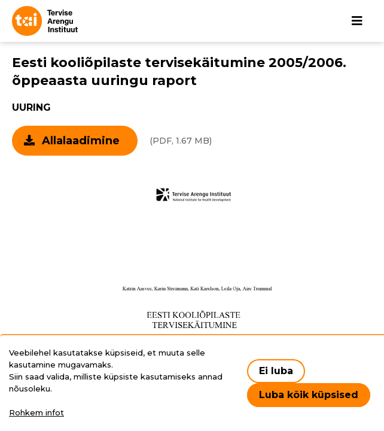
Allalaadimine (81, 140)
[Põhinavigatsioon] (357, 21)
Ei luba (276, 371)
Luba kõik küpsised (308, 394)
